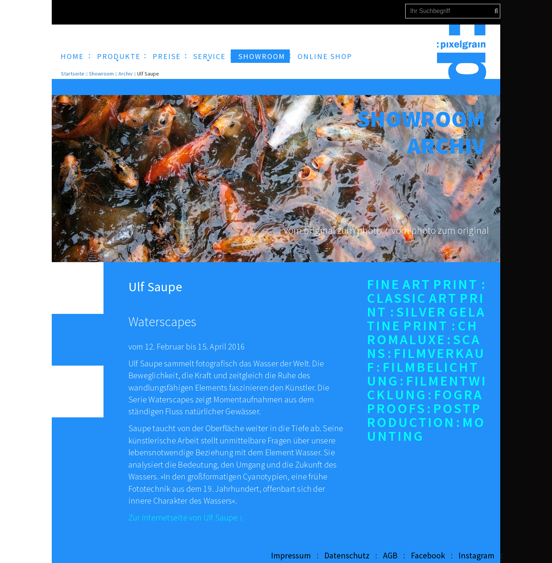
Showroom (101, 73)
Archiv (125, 73)
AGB (390, 555)
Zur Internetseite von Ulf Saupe (183, 517)
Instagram (476, 555)
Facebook (428, 555)
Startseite (72, 73)
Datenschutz (347, 555)
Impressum (291, 555)
